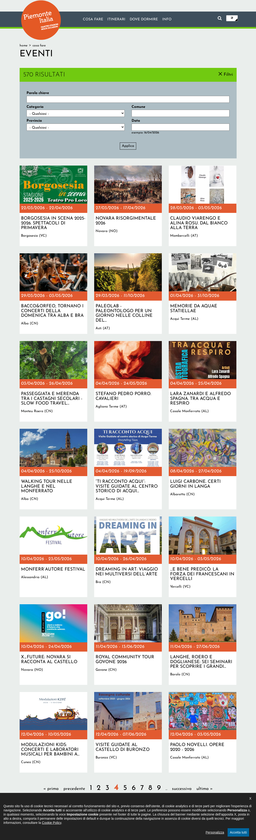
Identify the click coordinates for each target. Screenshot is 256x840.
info (167, 19)
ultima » (204, 789)
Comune (138, 107)
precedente (74, 789)
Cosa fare (92, 19)
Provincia (34, 121)
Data (136, 121)
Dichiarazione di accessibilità (108, 815)
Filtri (228, 74)
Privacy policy (143, 815)
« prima (51, 789)
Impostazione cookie (172, 815)
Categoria (35, 107)
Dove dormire (144, 19)
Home (23, 45)
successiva (182, 789)
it (232, 18)
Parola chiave (38, 93)
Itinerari (116, 19)
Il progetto (75, 815)
